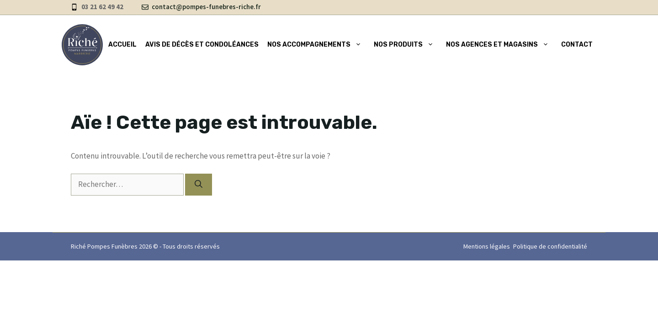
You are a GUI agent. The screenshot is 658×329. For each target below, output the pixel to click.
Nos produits (405, 44)
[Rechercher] (198, 185)
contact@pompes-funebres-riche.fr (206, 6)
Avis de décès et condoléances (202, 44)
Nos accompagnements (316, 44)
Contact (577, 44)
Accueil (122, 44)
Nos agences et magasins (499, 44)
